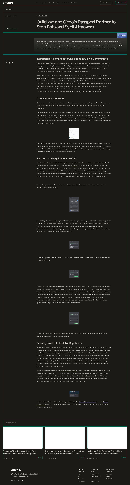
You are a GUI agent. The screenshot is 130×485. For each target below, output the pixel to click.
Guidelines (109, 474)
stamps (75, 165)
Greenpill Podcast (95, 476)
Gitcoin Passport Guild (67, 370)
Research (51, 2)
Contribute (109, 471)
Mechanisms (65, 2)
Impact (92, 471)
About (36, 2)
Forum (92, 479)
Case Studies (74, 2)
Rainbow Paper (95, 481)
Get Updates (109, 479)
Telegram (108, 476)
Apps (58, 2)
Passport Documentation (87, 402)
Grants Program (95, 474)
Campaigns (43, 2)
